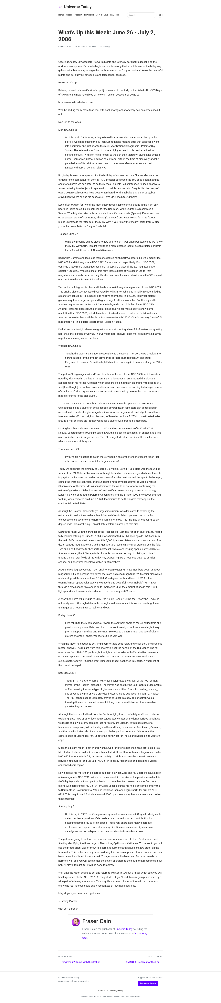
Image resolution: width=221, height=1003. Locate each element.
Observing (105, 47)
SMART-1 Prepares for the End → (144, 962)
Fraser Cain (66, 47)
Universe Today (76, 7)
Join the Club (102, 16)
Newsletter (89, 16)
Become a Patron (148, 984)
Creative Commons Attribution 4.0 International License (121, 997)
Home (61, 16)
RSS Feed (114, 16)
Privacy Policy (116, 991)
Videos (69, 16)
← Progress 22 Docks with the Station (79, 962)
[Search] (160, 15)
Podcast (78, 16)
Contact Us (103, 991)
